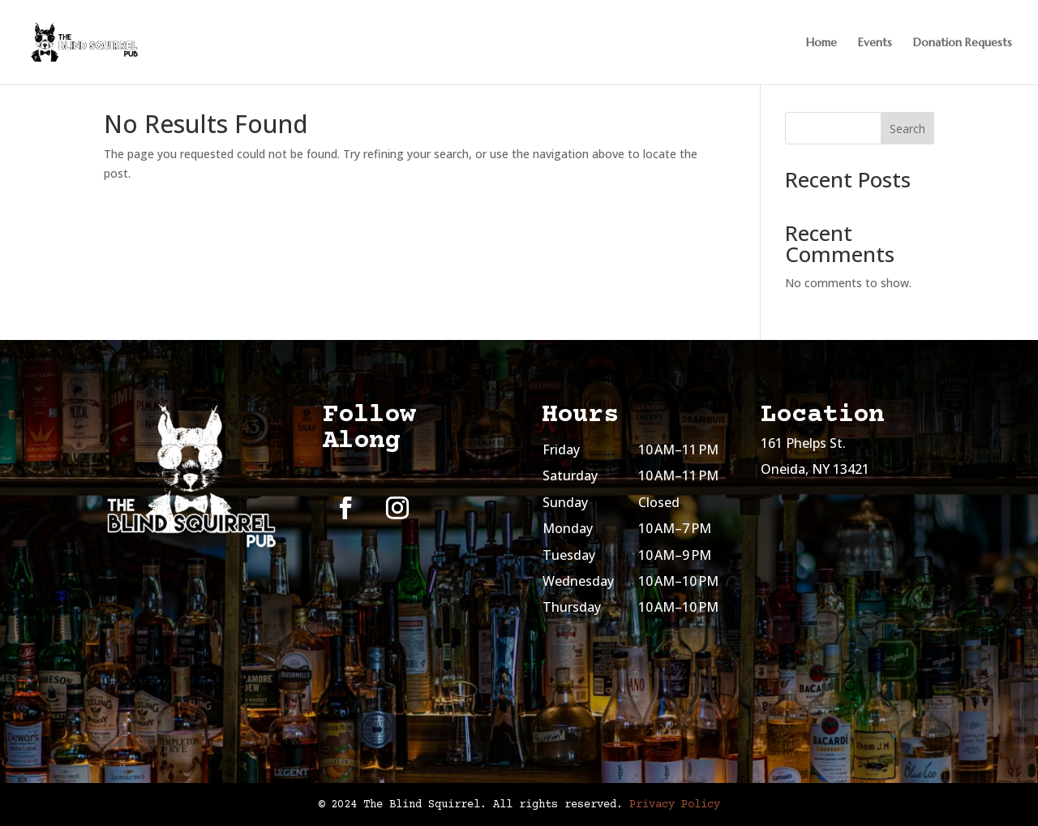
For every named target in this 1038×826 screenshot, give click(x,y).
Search (907, 128)
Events (875, 43)
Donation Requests (962, 43)
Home (821, 43)
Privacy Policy (674, 804)
